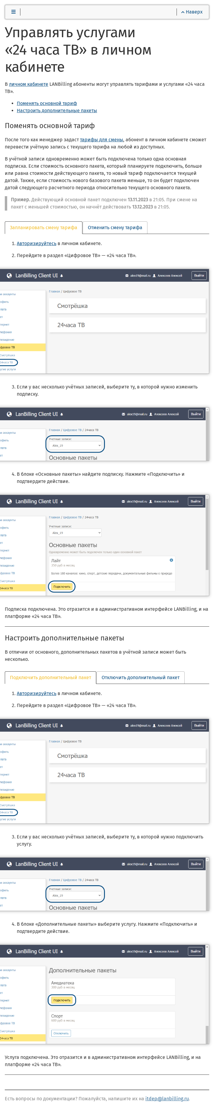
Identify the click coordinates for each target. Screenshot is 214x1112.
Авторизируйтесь (36, 243)
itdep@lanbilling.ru (167, 1099)
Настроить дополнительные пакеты (57, 110)
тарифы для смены (101, 139)
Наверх (192, 12)
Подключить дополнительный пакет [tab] (50, 677)
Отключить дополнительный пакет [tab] (141, 677)
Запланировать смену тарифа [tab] (43, 227)
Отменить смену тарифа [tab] (115, 227)
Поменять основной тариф (47, 103)
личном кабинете (28, 84)
